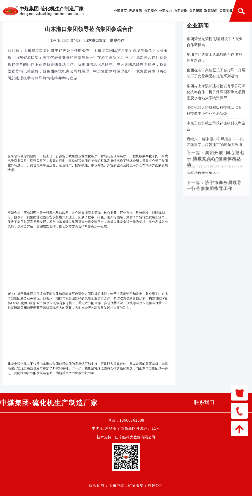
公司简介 (150, 11)
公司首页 (120, 11)
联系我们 (210, 11)
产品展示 (135, 11)
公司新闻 (195, 11)
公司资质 (180, 11)
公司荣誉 (225, 11)
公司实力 (165, 11)
